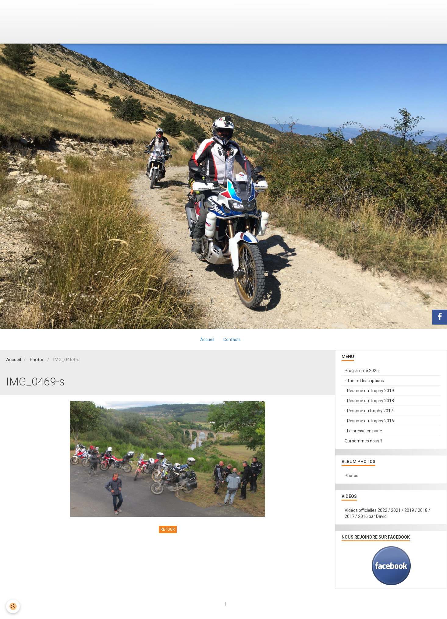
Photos (37, 359)
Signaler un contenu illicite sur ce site (263, 603)
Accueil (207, 339)
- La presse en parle (363, 430)
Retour (168, 529)
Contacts (232, 339)
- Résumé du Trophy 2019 (369, 390)
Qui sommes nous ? (363, 440)
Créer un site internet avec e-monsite (185, 603)
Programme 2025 (362, 370)
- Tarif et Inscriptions (364, 380)
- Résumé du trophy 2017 (369, 410)
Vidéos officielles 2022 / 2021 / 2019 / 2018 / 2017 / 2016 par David (387, 513)
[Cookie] (13, 606)
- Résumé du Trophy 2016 (369, 420)
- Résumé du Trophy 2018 (369, 400)
